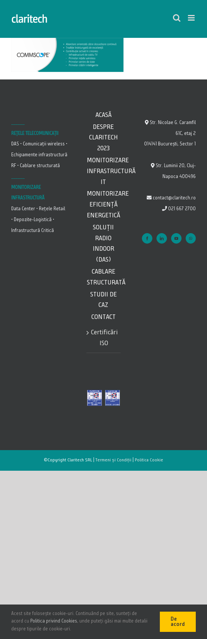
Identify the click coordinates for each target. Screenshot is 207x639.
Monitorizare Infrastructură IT (103, 171)
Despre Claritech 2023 (103, 138)
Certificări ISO (104, 338)
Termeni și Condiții (113, 460)
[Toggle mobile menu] (192, 18)
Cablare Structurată (103, 277)
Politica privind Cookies (53, 621)
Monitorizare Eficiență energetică (103, 204)
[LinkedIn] (161, 238)
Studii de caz (103, 300)
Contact (103, 317)
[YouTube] (176, 238)
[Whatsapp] (191, 238)
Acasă (103, 115)
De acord (178, 622)
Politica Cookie (149, 460)
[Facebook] (147, 238)
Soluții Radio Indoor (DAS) (103, 243)
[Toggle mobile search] (176, 18)
